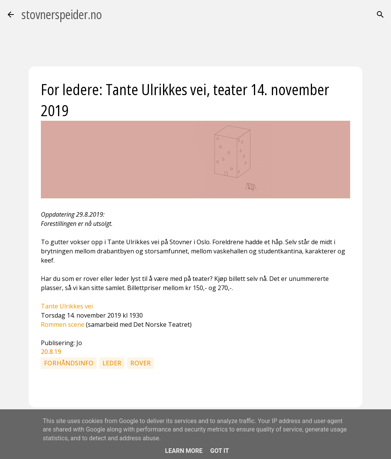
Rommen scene (62, 324)
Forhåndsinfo (69, 363)
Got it (219, 450)
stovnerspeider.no (61, 14)
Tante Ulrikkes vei (67, 306)
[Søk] (380, 14)
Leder (111, 363)
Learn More (183, 450)
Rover (140, 363)
